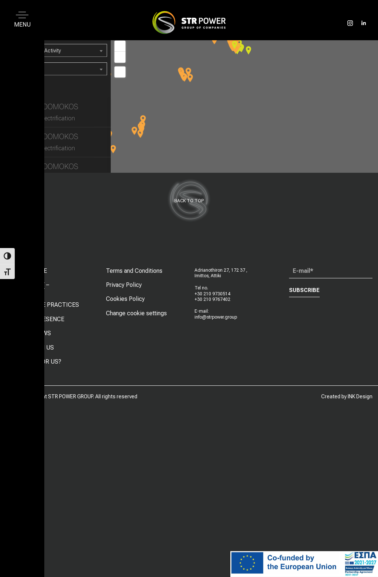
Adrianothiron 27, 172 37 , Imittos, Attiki (221, 273)
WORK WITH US (32, 347)
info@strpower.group (216, 317)
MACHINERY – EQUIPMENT (30, 287)
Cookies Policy (125, 298)
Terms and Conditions (134, 270)
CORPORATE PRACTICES (45, 304)
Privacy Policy (124, 284)
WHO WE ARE (29, 270)
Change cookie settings (136, 313)
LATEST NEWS (31, 333)
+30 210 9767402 (212, 299)
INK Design (360, 396)
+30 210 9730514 (212, 293)
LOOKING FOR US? (36, 361)
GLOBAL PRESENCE (37, 319)
